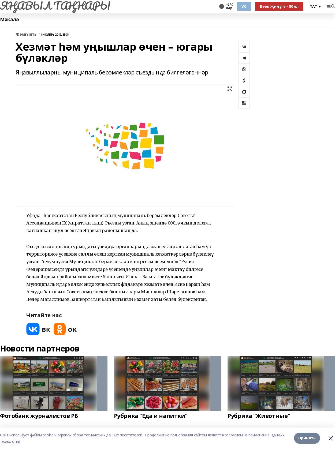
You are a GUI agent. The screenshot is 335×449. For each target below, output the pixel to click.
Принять (307, 438)
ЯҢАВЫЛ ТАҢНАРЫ (55, 5)
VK (243, 6)
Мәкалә (9, 19)
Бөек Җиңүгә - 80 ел (279, 6)
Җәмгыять (26, 34)
